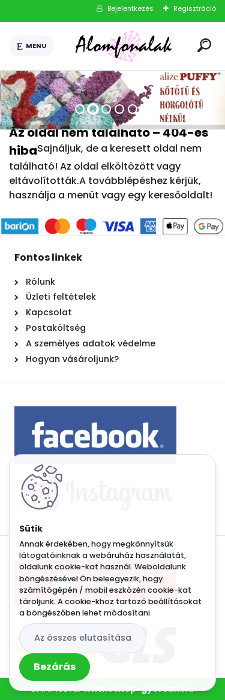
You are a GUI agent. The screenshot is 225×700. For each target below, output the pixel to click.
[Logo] (124, 46)
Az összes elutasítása (82, 638)
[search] (204, 45)
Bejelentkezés (130, 8)
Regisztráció (194, 8)
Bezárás (55, 667)
